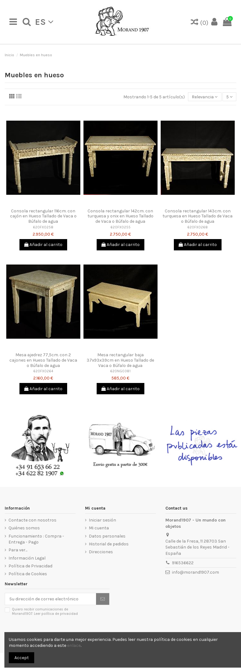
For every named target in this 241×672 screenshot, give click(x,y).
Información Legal (27, 558)
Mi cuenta (99, 528)
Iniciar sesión (102, 520)
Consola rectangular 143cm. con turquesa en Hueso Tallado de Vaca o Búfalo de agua (198, 216)
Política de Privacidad (30, 566)
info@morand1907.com (195, 572)
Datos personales (107, 536)
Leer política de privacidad (56, 614)
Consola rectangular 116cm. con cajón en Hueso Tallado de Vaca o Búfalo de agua (43, 216)
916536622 (183, 562)
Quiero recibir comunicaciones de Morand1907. (45, 611)
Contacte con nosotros (32, 520)
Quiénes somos (24, 528)
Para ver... (17, 550)
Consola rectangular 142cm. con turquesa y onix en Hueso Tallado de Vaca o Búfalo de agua (120, 216)
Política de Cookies (27, 573)
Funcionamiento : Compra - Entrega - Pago (36, 539)
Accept (21, 657)
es (44, 22)
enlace (74, 645)
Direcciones (101, 552)
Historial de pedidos (109, 544)
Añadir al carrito (43, 244)
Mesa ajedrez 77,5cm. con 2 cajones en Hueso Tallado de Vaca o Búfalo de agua (43, 360)
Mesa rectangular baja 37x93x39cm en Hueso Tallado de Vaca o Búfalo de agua (120, 360)
